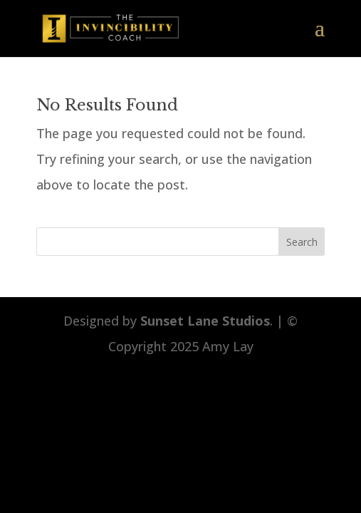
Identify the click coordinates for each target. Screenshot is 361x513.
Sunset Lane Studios (205, 320)
